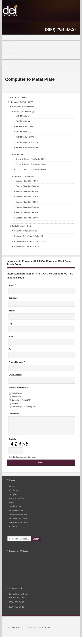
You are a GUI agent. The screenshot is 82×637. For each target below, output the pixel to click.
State (10, 336)
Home (7, 37)
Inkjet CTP (18, 154)
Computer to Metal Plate (23, 107)
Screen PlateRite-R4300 (27, 197)
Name (12, 285)
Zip (10, 349)
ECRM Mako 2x (23, 116)
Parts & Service (12, 56)
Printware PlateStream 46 (25, 231)
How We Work (16, 510)
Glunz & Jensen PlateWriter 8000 (31, 169)
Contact (8, 69)
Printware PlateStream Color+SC (28, 236)
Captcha (12, 439)
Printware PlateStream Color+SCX (29, 241)
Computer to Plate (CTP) (21, 400)
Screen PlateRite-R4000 (27, 181)
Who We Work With (18, 514)
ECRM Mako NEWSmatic (27, 147)
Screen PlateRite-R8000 (27, 202)
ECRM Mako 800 (23, 132)
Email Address (16, 375)
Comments (13, 413)
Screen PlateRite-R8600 (27, 218)
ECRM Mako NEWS (25, 137)
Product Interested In (18, 388)
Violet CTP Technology (24, 111)
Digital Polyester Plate (22, 226)
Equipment (40, 44)
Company (13, 298)
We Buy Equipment (18, 522)
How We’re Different (19, 518)
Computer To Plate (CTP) (21, 102)
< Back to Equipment (17, 97)
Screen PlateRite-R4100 (27, 191)
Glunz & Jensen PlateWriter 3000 (31, 164)
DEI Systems (27, 627)
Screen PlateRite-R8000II (27, 207)
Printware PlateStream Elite (26, 246)
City (10, 323)
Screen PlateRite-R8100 (27, 212)
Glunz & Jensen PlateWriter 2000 (31, 159)
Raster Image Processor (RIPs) (24, 407)
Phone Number (16, 362)
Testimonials (15, 506)
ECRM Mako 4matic (25, 126)
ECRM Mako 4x (23, 121)
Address (12, 311)
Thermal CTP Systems (24, 176)
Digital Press (17, 393)
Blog (6, 63)
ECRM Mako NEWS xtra (27, 142)
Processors (16, 403)
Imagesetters (17, 396)
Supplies (40, 50)
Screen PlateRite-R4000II (27, 186)
